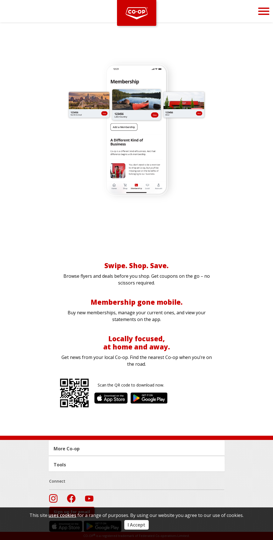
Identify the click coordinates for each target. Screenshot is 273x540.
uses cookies (62, 515)
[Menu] (263, 11)
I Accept (136, 525)
